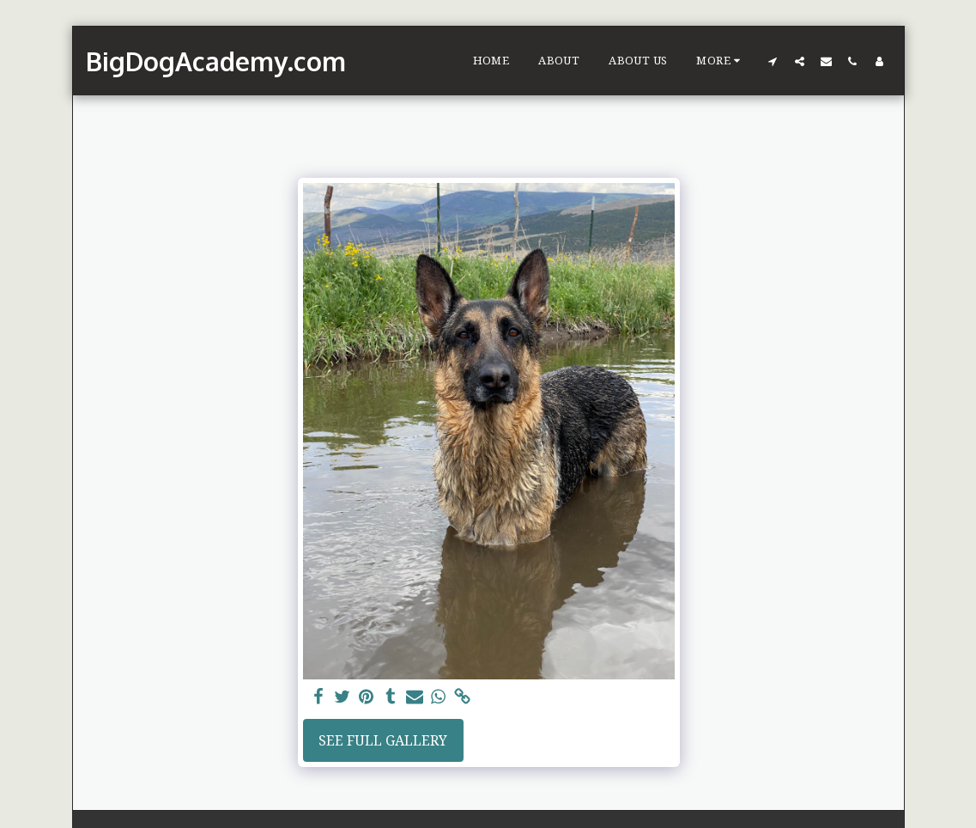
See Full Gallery (382, 740)
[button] (773, 61)
